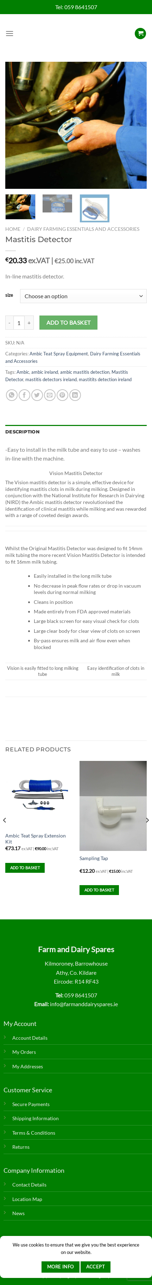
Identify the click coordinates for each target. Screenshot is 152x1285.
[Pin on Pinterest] (62, 395)
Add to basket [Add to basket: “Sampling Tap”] (99, 890)
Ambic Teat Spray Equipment (59, 353)
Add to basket (68, 322)
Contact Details (29, 1185)
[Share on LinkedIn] (75, 395)
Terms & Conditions (33, 1133)
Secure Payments (31, 1104)
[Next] (147, 834)
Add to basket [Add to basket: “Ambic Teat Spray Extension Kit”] (25, 867)
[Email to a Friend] (50, 395)
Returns (21, 1147)
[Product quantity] (19, 323)
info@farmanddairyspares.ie (84, 1004)
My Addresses (27, 1066)
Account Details (30, 1038)
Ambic (23, 372)
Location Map (27, 1199)
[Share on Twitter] (37, 395)
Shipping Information (35, 1118)
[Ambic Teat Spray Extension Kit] (38, 794)
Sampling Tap (94, 858)
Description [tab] (22, 431)
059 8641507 (80, 7)
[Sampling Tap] (113, 806)
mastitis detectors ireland (51, 379)
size (9, 295)
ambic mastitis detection (84, 372)
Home (12, 229)
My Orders (24, 1052)
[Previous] (4, 834)
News (18, 1213)
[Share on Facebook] (24, 395)
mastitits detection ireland (105, 379)
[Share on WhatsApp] (12, 395)
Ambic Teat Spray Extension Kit (35, 839)
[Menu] (9, 33)
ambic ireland (44, 372)
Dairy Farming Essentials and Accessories (83, 229)
